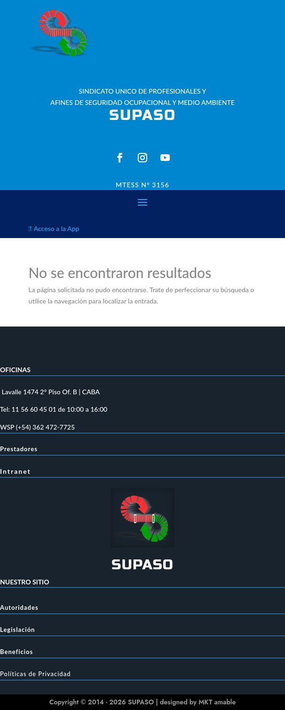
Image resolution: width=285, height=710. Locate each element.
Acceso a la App (54, 228)
